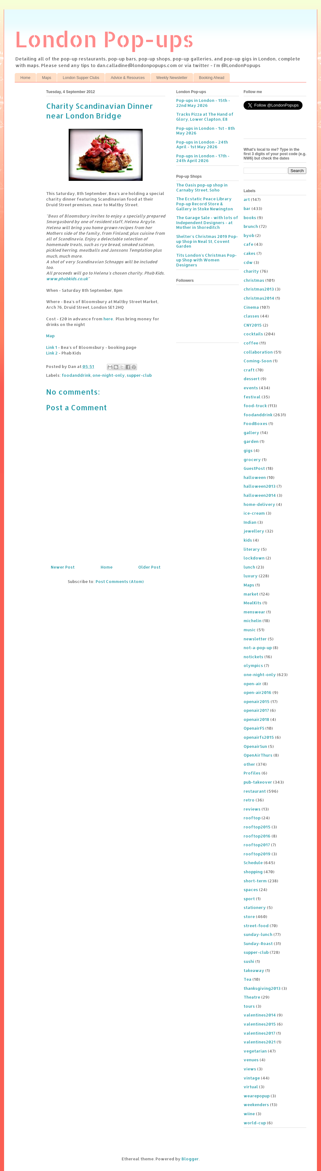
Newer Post (63, 567)
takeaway (254, 970)
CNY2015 (253, 325)
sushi (249, 961)
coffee (251, 342)
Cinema (251, 307)
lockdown (254, 557)
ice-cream (254, 513)
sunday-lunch (258, 934)
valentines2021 (260, 1041)
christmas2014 (259, 298)
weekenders (256, 1104)
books (250, 217)
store (249, 916)
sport (249, 898)
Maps (46, 78)
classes (251, 315)
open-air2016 (257, 692)
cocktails (253, 333)
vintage (252, 1077)
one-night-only (108, 375)
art (247, 199)
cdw (248, 262)
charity (251, 271)
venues (251, 1059)
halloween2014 (260, 495)
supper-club (139, 375)
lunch (249, 567)
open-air (252, 683)
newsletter (255, 638)
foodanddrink (76, 375)
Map (50, 335)
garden (251, 441)
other (249, 764)
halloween (255, 477)
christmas (254, 280)
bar (247, 208)
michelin (252, 620)
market (251, 593)
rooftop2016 (257, 835)
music (250, 629)
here (108, 318)
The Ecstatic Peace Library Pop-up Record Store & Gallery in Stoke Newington (204, 203)
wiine (249, 1113)
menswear (254, 611)
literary (252, 549)
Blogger (190, 1158)
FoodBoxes (255, 423)
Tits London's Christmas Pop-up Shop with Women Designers (206, 260)
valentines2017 (259, 1033)
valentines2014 (260, 1014)
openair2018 (256, 719)
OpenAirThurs (258, 755)
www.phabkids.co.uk (67, 278)
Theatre (252, 997)
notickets (253, 656)
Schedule (253, 862)
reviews (252, 808)
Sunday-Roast (258, 943)
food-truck (255, 405)
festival (252, 396)
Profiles (252, 772)
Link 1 (51, 347)
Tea (247, 979)
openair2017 (256, 710)
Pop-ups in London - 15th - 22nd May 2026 (203, 103)
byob (249, 235)
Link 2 (52, 352)
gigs (248, 450)
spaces (251, 889)
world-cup (255, 1122)
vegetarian (255, 1050)
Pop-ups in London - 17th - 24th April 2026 (202, 158)
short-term (255, 880)
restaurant (255, 791)
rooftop (252, 817)
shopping (253, 871)
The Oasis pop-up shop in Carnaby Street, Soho (202, 187)
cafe (248, 244)
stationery (255, 907)
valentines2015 (260, 1024)
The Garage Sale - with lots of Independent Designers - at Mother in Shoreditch (207, 222)
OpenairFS (254, 728)
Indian (250, 522)
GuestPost (254, 468)
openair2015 (257, 701)
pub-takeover (258, 782)
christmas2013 (259, 288)
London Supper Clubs (81, 78)
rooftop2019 (257, 853)
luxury (251, 575)
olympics (253, 665)
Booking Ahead (211, 78)
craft (249, 369)
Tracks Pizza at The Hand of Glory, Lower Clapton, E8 (205, 117)
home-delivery (259, 504)
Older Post (149, 567)
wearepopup (257, 1095)
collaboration (258, 351)
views (250, 1068)
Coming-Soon (258, 360)
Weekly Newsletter (171, 78)
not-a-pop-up (258, 647)
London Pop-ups (104, 39)
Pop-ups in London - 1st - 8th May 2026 (205, 131)
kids (248, 540)
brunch (251, 226)
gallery (251, 432)
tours (249, 1006)
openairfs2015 (259, 737)
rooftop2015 (257, 826)
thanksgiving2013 (262, 988)
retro (249, 799)
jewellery (254, 530)
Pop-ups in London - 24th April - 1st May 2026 (202, 144)
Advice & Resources (128, 78)
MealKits (252, 602)
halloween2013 (260, 486)
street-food (256, 925)
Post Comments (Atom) (120, 581)
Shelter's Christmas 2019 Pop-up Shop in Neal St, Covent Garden (207, 241)
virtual (251, 1086)
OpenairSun (255, 746)
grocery (252, 459)
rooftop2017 (257, 844)
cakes (249, 253)
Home (25, 78)
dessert (252, 378)
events (251, 387)
